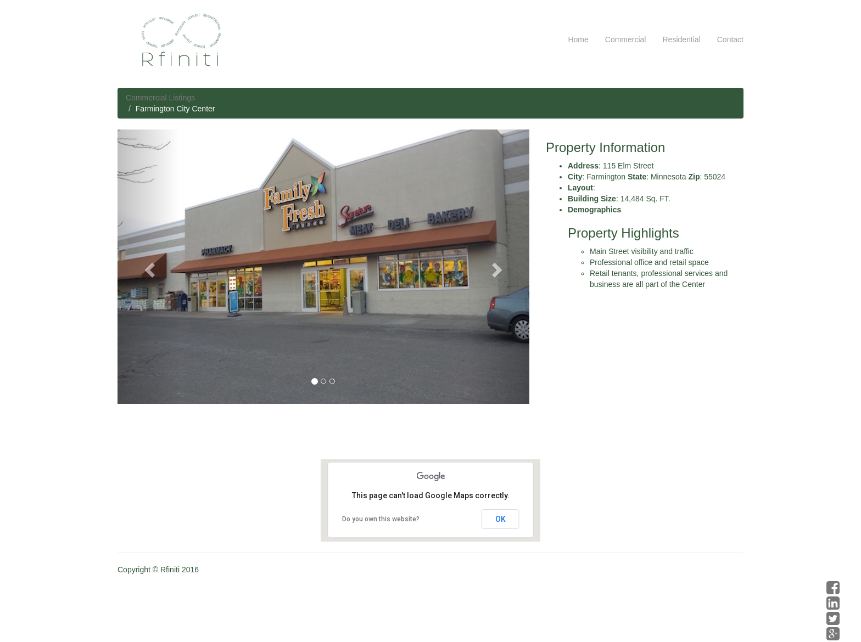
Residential (681, 39)
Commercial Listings (160, 97)
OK (500, 519)
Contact (730, 39)
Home (578, 39)
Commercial (625, 39)
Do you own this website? (381, 519)
